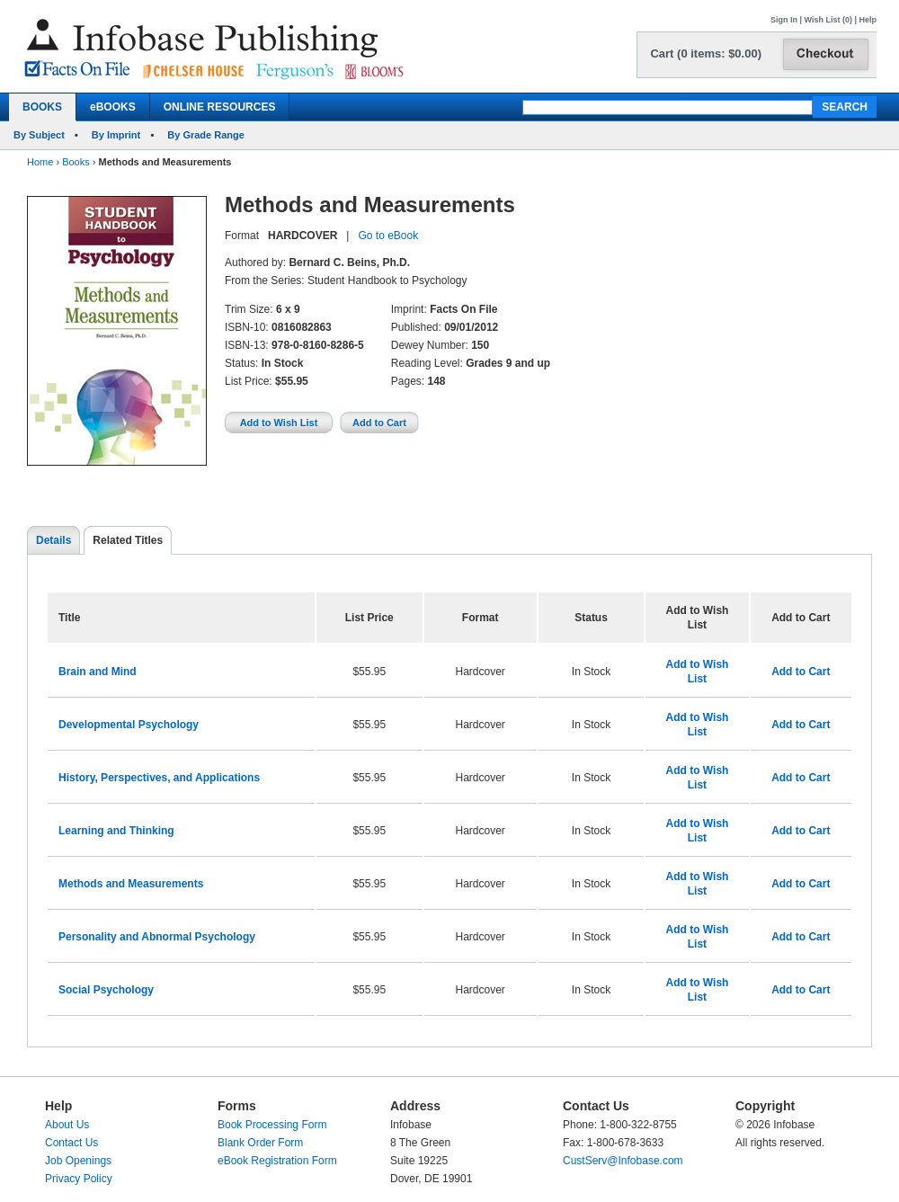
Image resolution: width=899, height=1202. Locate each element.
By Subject (39, 134)
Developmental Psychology (128, 724)
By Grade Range (206, 134)
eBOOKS (113, 107)
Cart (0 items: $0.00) (705, 53)
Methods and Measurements (130, 883)
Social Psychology (106, 990)
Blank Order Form (260, 1142)
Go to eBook (388, 235)
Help (868, 19)
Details (53, 540)
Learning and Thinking (116, 830)
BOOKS (42, 107)
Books (76, 161)
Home (40, 161)
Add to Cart (800, 671)
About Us (67, 1124)
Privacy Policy (78, 1178)
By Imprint (116, 134)
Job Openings (78, 1160)
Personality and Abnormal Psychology (156, 936)
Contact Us (71, 1142)
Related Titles (128, 540)
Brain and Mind (97, 671)
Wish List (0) (828, 19)
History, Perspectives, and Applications (159, 777)
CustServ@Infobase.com (623, 1160)
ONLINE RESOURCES (220, 107)
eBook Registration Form (277, 1160)
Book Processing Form (272, 1124)
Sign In (783, 19)
